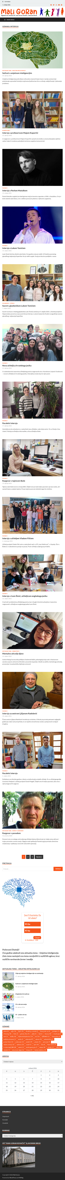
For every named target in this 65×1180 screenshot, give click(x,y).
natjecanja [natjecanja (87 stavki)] (29, 1039)
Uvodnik (5, 1123)
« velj (32, 1095)
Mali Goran (16, 1175)
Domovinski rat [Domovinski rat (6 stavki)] (45, 1031)
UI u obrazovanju (21, 1004)
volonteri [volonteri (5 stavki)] (6, 1050)
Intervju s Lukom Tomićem (13, 248)
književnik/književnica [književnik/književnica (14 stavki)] (25, 1036)
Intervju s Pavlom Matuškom (14, 190)
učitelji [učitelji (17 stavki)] (50, 1047)
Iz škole (12, 303)
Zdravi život (15, 651)
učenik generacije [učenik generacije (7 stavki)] (31, 1047)
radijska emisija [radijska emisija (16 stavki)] (8, 1044)
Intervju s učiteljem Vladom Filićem (18, 538)
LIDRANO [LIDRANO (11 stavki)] (46, 1036)
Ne (29, 930)
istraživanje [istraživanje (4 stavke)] (57, 1034)
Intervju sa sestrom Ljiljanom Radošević (19, 713)
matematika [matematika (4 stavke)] (56, 1036)
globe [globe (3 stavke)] (34, 1034)
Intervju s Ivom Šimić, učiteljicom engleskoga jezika (24, 596)
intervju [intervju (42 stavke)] (48, 1034)
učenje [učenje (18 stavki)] (42, 1047)
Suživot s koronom (17, 830)
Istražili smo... (6, 130)
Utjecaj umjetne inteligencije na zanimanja (29, 973)
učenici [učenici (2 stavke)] (21, 1047)
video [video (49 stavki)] (58, 1047)
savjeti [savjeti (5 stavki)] (29, 1044)
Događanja (5, 303)
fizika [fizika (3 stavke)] (15, 1034)
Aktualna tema (6, 70)
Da (29, 924)
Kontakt (5, 1120)
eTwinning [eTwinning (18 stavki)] (7, 1034)
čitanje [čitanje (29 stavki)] (29, 1050)
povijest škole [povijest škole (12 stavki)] (8, 1042)
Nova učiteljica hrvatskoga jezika (16, 365)
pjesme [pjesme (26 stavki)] (38, 1039)
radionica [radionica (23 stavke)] (20, 1044)
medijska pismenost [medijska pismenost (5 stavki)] (9, 1039)
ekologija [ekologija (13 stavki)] (56, 1031)
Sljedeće (39, 857)
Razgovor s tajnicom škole (13, 481)
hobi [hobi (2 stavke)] (40, 1034)
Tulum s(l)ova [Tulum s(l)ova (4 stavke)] (51, 1044)
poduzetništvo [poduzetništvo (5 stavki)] (48, 1039)
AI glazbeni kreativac (22, 994)
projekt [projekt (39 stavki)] (29, 1042)
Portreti (4, 188)
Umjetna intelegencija (19, 70)
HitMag (21, 1177)
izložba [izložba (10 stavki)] (13, 1036)
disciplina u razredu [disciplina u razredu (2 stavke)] (32, 1031)
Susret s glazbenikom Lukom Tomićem (19, 306)
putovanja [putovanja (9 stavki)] (46, 1042)
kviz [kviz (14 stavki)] (37, 1036)
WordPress (13, 1177)
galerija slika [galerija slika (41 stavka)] (25, 1034)
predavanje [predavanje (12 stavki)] (19, 1042)
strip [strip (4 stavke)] (43, 1044)
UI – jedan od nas (21, 1014)
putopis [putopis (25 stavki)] (37, 1042)
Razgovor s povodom (11, 833)
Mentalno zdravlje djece (12, 653)
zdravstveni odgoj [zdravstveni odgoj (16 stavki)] (18, 1050)
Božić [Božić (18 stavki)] (21, 1031)
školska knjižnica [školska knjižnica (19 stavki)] (40, 1050)
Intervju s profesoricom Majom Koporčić (20, 133)
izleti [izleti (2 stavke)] (5, 1036)
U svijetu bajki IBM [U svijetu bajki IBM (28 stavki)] (9, 1047)
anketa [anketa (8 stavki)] (6, 1031)
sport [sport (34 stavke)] (36, 1044)
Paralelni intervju (10, 423)
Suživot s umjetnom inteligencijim (17, 73)
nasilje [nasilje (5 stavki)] (20, 1039)
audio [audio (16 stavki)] (13, 1031)
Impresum (5, 1116)
